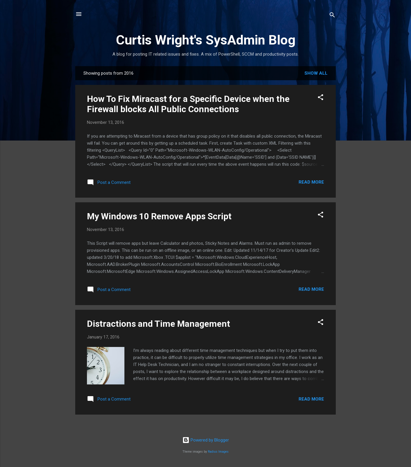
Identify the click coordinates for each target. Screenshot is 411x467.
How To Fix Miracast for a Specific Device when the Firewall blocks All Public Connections (188, 104)
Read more (311, 182)
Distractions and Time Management (158, 324)
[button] (320, 98)
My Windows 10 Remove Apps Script (159, 216)
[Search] (332, 16)
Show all (316, 73)
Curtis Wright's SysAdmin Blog (205, 40)
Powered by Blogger (205, 440)
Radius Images (218, 452)
